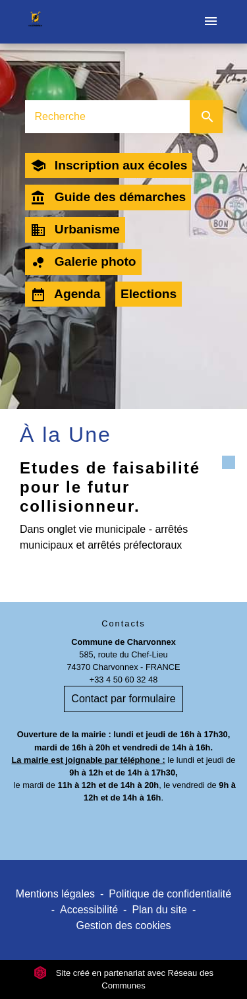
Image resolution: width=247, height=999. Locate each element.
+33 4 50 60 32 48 (124, 679)
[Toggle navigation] (211, 21)
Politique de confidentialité (170, 893)
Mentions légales (55, 893)
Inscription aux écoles (109, 165)
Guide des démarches (108, 198)
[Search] (107, 116)
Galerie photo (83, 262)
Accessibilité (89, 909)
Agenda (65, 295)
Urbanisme (75, 230)
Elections (149, 294)
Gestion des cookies (123, 925)
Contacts (123, 623)
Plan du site (159, 909)
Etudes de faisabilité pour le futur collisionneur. (110, 487)
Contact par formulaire (123, 698)
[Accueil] (35, 22)
